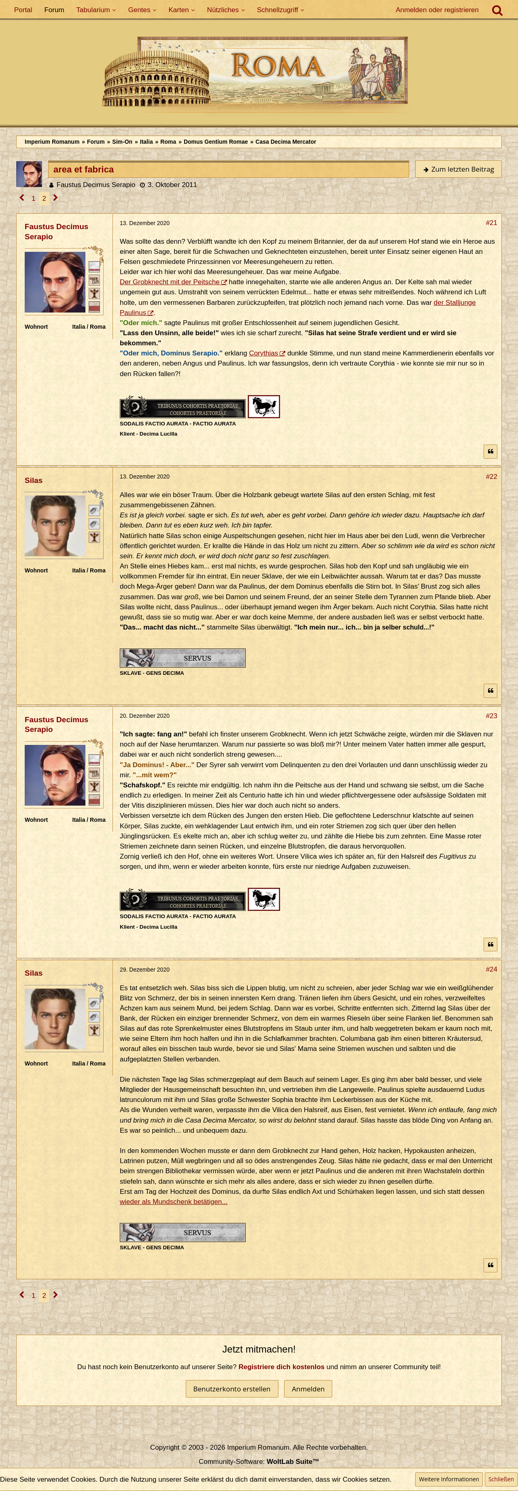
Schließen (501, 1479)
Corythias (263, 353)
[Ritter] (94, 266)
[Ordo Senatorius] (94, 306)
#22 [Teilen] (491, 477)
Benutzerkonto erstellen (232, 1388)
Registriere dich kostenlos (282, 1367)
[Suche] (497, 10)
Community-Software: (259, 1461)
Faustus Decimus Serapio (96, 185)
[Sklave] (94, 510)
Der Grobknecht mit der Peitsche (170, 282)
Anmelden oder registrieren (437, 10)
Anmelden (308, 1388)
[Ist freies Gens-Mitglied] (94, 293)
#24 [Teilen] (491, 969)
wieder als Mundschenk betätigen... (174, 1202)
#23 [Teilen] (491, 716)
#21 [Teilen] (491, 223)
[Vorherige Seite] (22, 198)
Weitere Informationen (449, 1479)
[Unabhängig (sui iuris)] (94, 537)
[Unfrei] (94, 523)
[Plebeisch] (94, 280)
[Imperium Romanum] (259, 76)
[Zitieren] (490, 452)
